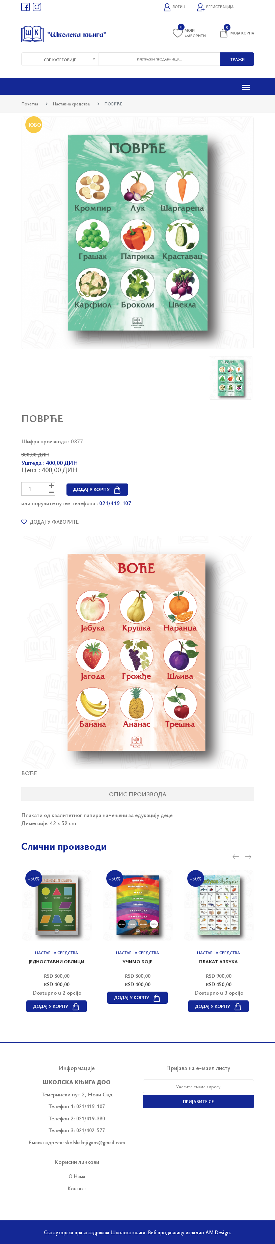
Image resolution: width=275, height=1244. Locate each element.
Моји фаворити (189, 33)
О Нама (76, 1176)
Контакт (77, 1188)
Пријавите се (198, 1101)
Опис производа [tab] (137, 794)
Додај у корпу (97, 489)
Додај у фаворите (50, 521)
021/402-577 (90, 1130)
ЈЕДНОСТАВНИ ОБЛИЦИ (56, 961)
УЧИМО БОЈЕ (137, 961)
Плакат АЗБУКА (218, 961)
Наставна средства (71, 104)
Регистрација (215, 7)
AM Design (217, 1232)
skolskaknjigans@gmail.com (95, 1142)
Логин (174, 7)
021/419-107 (115, 503)
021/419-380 (90, 1118)
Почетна (29, 104)
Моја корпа (236, 33)
